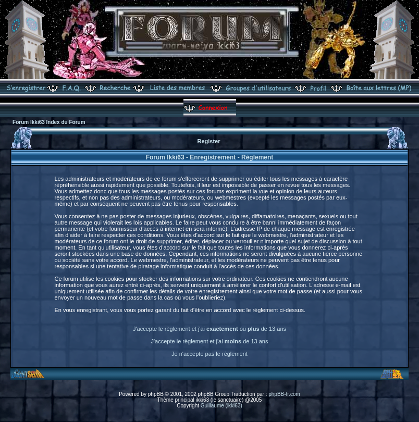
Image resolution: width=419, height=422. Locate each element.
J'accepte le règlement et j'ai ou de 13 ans (209, 329)
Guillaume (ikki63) (221, 405)
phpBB (156, 394)
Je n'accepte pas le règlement (209, 354)
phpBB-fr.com (284, 394)
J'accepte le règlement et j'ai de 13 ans (209, 341)
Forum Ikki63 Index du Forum (49, 122)
